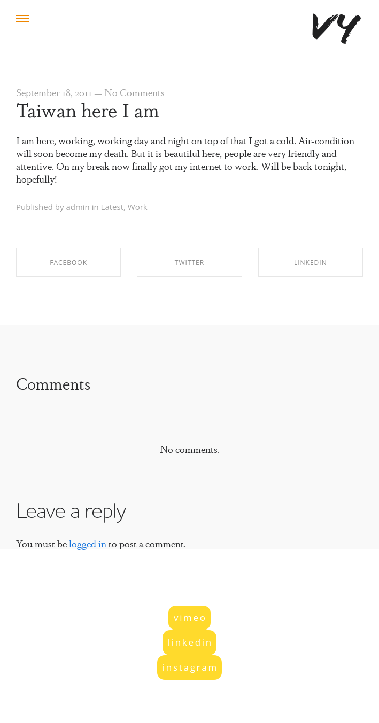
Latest (112, 206)
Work (138, 206)
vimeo (190, 617)
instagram (190, 667)
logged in (87, 543)
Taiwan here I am (87, 109)
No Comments (134, 92)
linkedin (190, 642)
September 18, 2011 (54, 92)
